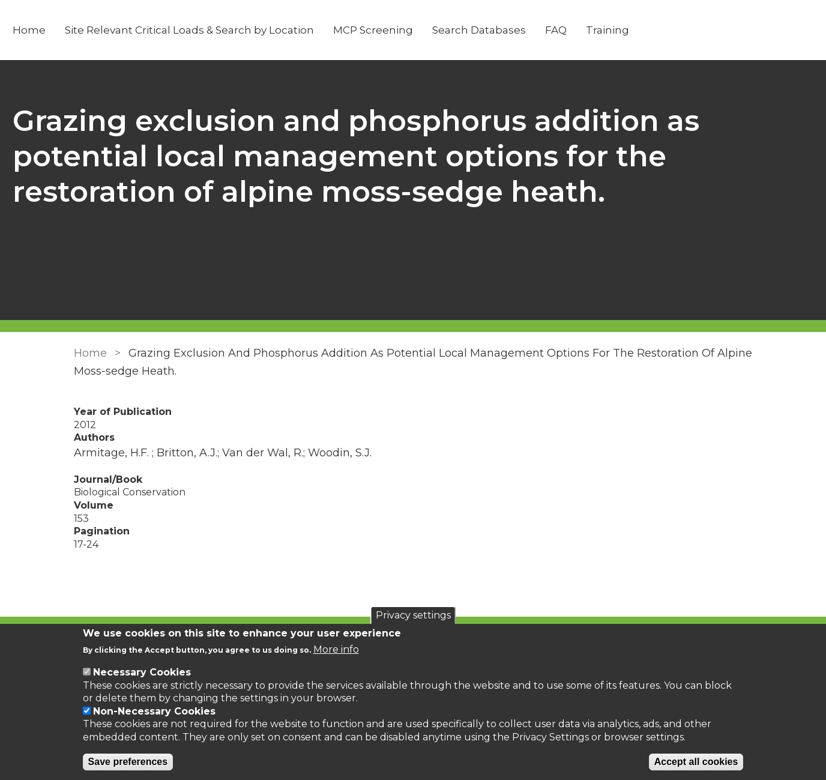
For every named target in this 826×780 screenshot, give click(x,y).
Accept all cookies (696, 762)
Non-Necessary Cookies (154, 711)
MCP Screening (422, 30)
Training (656, 30)
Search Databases (528, 30)
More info (336, 649)
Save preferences (128, 762)
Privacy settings (413, 615)
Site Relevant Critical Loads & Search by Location (238, 30)
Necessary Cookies (142, 672)
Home (78, 30)
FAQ (605, 30)
